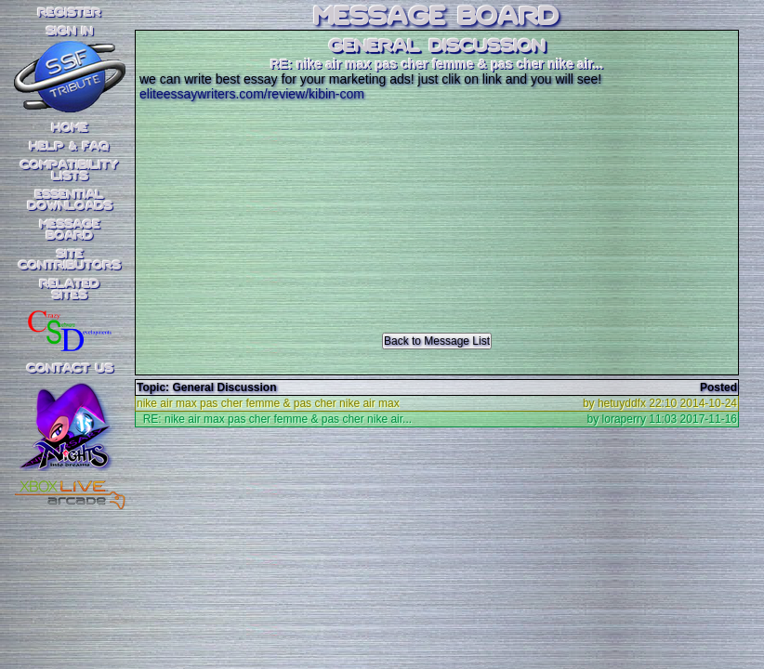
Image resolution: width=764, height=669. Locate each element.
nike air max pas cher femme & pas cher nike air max (268, 403)
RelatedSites (69, 290)
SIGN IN (69, 31)
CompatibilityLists (69, 171)
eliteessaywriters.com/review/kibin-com (251, 93)
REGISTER (69, 13)
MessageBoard (70, 230)
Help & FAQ (70, 146)
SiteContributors (70, 260)
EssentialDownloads (70, 201)
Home (70, 128)
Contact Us (70, 368)
